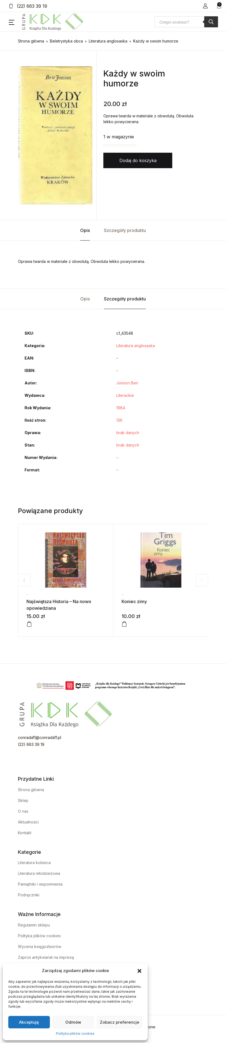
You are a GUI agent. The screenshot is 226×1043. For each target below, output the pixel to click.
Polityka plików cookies (75, 1033)
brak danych (127, 432)
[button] (139, 970)
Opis (85, 230)
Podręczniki (28, 895)
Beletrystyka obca (66, 41)
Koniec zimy (134, 601)
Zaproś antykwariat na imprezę (46, 957)
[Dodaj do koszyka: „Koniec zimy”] (124, 624)
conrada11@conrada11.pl (39, 737)
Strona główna (31, 41)
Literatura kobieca (34, 862)
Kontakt (24, 832)
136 (119, 420)
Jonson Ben (127, 383)
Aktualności (28, 822)
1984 (120, 407)
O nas (23, 811)
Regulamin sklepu (34, 925)
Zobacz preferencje (119, 1022)
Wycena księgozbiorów (39, 946)
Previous (24, 580)
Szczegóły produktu (125, 230)
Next (202, 580)
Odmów (73, 1022)
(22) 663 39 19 (28, 6)
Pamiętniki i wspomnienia (40, 884)
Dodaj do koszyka (138, 160)
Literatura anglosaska (108, 41)
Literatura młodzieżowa (39, 873)
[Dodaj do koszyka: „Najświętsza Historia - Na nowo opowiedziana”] (29, 624)
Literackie (125, 395)
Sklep (23, 800)
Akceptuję (29, 1022)
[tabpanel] (55, 135)
